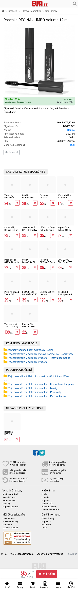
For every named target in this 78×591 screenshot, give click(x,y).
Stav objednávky (10, 521)
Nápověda (46, 521)
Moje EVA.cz (9, 518)
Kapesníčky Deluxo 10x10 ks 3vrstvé (28, 326)
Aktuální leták (9, 497)
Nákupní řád (47, 503)
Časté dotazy (48, 518)
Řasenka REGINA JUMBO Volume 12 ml (11, 435)
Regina (71, 130)
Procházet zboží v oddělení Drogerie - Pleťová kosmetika (38, 357)
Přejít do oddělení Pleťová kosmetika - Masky (32, 388)
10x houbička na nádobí (64, 196)
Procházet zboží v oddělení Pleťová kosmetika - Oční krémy (40, 354)
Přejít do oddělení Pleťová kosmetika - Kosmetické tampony (40, 384)
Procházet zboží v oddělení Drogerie (27, 361)
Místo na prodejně (39, 145)
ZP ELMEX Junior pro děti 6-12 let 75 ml (65, 294)
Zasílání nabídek (10, 527)
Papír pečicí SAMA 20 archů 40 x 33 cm (12, 262)
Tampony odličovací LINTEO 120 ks (11, 197)
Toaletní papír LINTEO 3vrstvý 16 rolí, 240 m (29, 230)
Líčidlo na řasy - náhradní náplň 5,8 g (47, 230)
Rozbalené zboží (10, 494)
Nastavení (7, 524)
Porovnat (11, 152)
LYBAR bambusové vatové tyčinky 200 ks (29, 199)
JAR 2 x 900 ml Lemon (47, 293)
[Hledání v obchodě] (74, 3)
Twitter (45, 527)
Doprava (46, 500)
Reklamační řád (49, 507)
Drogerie (12, 11)
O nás (44, 494)
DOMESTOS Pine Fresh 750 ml (65, 262)
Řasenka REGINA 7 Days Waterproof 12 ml (47, 263)
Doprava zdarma (10, 507)
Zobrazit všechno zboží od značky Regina (30, 349)
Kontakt (45, 497)
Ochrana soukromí (50, 510)
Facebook (46, 524)
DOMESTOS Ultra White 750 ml (29, 294)
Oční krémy (51, 11)
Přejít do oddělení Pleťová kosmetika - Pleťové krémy (36, 396)
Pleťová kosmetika (31, 11)
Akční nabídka (9, 500)
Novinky (6, 503)
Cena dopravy (65, 102)
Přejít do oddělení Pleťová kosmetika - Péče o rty (34, 392)
